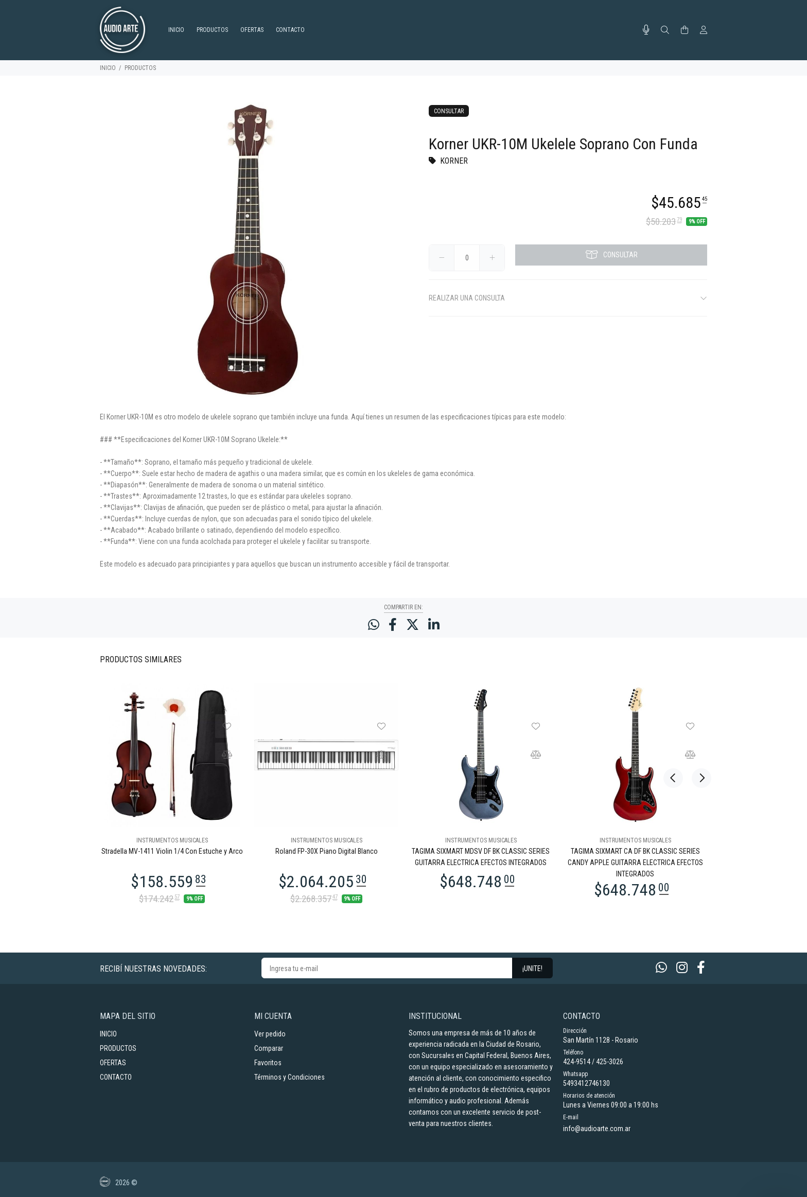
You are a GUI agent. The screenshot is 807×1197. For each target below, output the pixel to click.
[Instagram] (682, 967)
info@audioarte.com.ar (596, 1128)
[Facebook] (701, 967)
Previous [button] (673, 658)
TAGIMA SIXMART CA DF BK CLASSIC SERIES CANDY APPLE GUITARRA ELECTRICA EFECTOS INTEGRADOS (635, 862)
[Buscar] (665, 30)
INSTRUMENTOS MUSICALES (172, 840)
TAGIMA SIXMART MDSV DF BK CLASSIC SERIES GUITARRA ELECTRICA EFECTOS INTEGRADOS (481, 857)
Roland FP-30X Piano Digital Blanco (326, 851)
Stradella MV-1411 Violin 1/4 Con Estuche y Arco (172, 851)
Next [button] (697, 658)
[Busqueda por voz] (646, 30)
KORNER (454, 161)
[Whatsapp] (661, 967)
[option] (172, 792)
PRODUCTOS (140, 68)
